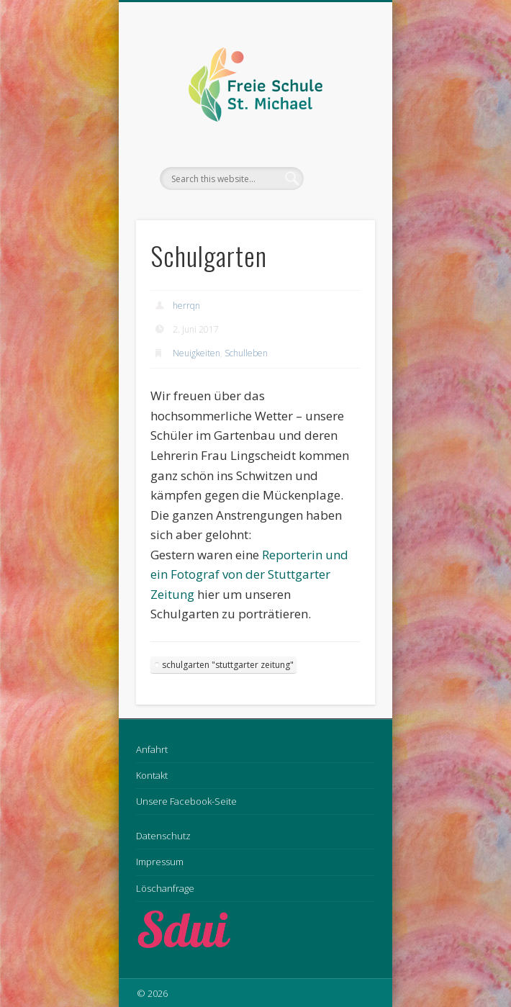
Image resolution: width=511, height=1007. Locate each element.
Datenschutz (163, 835)
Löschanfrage (165, 888)
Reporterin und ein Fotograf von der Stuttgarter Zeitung (249, 574)
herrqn (186, 305)
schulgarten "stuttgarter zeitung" (228, 665)
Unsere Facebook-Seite (186, 801)
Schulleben (246, 353)
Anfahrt (152, 749)
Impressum (160, 861)
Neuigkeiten (196, 353)
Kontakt (152, 775)
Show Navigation (339, 128)
